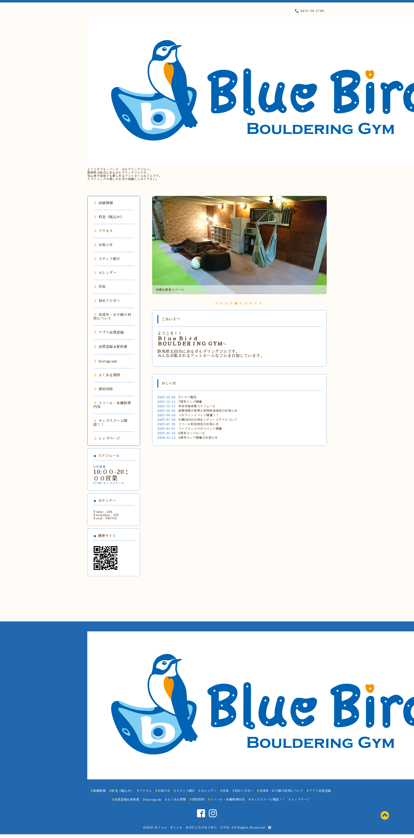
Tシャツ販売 (187, 397)
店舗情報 (103, 203)
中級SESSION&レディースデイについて (207, 419)
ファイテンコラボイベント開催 (200, 428)
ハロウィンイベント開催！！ (198, 415)
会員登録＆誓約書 (110, 346)
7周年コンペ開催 (190, 401)
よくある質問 (107, 375)
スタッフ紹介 (107, 259)
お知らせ (103, 245)
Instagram (105, 361)
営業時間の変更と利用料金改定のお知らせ (208, 410)
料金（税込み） (109, 217)
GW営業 (99, 466)
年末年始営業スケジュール (197, 406)
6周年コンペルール (191, 433)
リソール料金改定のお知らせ (198, 424)
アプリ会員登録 (109, 332)
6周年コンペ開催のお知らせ (198, 437)
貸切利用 (103, 389)
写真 (100, 286)
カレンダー (105, 273)
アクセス (103, 231)
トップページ (107, 438)
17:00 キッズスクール (109, 483)
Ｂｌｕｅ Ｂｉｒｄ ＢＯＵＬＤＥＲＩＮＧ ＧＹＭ (191, 827)
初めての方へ (107, 300)
